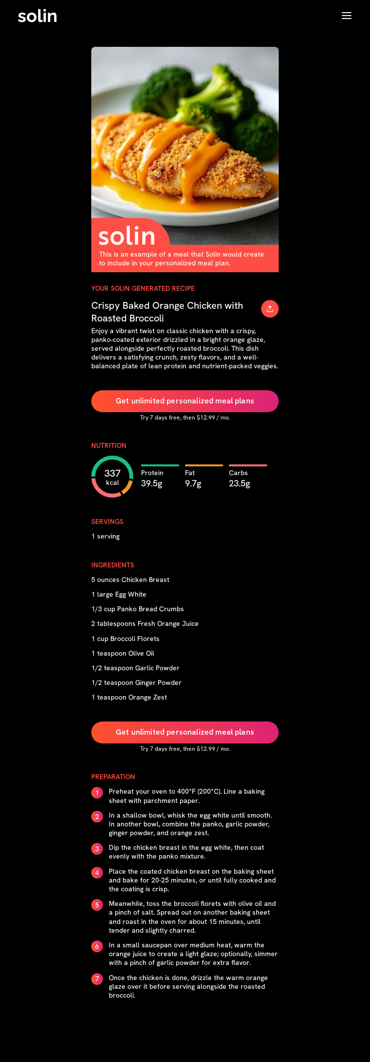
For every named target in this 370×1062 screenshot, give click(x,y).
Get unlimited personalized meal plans (185, 401)
